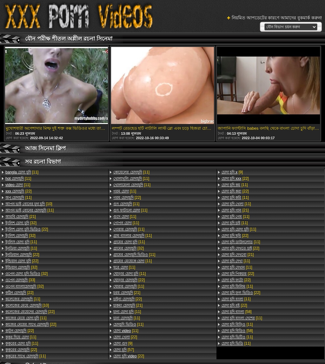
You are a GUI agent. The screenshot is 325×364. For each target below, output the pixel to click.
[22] (18, 191)
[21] (20, 216)
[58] (237, 311)
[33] (20, 280)
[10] (28, 204)
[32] (20, 223)
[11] (21, 172)
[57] (123, 350)
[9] (122, 343)
